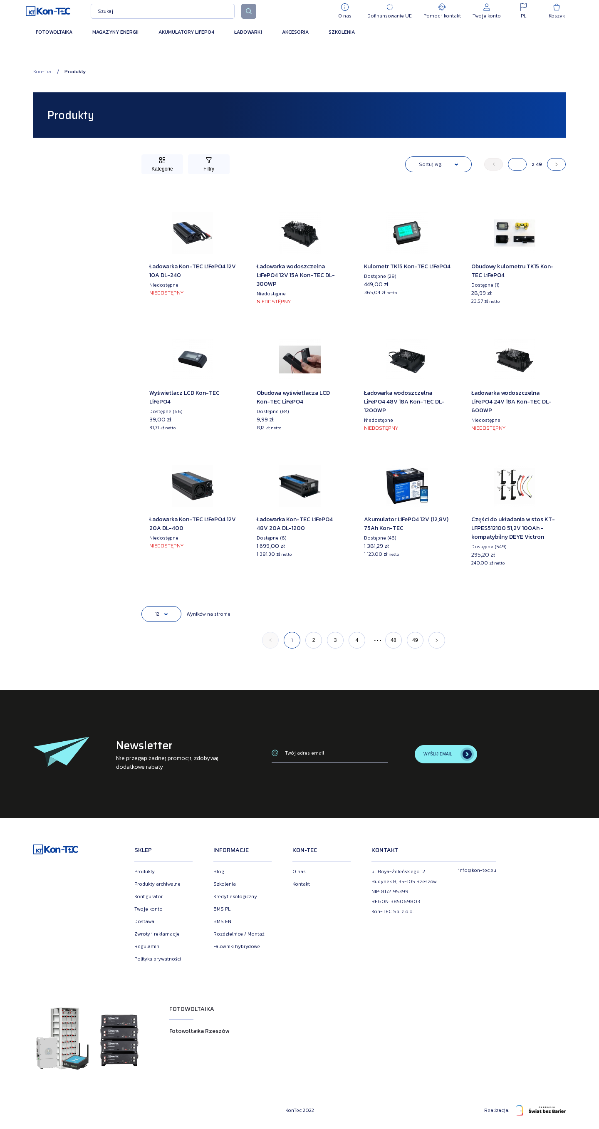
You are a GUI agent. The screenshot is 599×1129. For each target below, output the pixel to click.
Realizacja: (525, 1110)
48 (393, 640)
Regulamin (146, 946)
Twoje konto (148, 909)
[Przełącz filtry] (209, 164)
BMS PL (221, 909)
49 (415, 640)
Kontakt (301, 884)
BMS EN (222, 921)
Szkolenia (342, 32)
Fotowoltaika (54, 32)
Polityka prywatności (157, 959)
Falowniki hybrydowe (236, 946)
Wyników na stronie (208, 614)
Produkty (144, 871)
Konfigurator (148, 896)
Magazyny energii (115, 32)
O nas (299, 871)
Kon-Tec (42, 71)
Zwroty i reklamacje (157, 934)
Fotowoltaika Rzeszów (199, 1031)
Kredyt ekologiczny (235, 896)
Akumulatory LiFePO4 (186, 32)
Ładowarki (248, 32)
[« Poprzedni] (493, 164)
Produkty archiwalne (157, 884)
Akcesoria (295, 32)
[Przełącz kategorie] (162, 164)
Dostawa (144, 921)
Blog (218, 871)
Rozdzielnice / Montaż (239, 934)
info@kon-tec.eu (477, 870)
